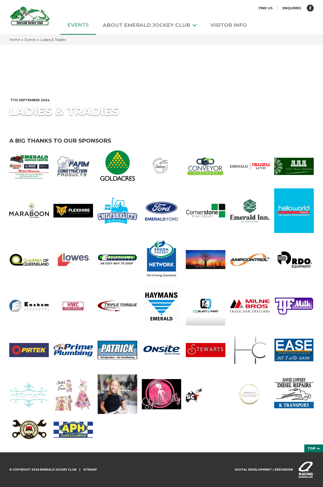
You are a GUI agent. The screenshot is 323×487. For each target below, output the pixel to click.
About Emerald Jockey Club (149, 25)
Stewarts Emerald (205, 350)
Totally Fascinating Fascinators (250, 394)
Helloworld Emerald (294, 210)
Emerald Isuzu (250, 166)
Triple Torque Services (117, 306)
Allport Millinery (117, 394)
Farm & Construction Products (73, 166)
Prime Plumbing (73, 350)
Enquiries (292, 8)
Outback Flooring (205, 259)
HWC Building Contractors (73, 306)
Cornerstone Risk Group (205, 211)
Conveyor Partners (205, 166)
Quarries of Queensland (29, 260)
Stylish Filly (161, 394)
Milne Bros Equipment (250, 306)
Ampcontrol (250, 259)
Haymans (161, 306)
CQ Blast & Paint (205, 306)
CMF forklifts (117, 211)
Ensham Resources (29, 306)
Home (15, 40)
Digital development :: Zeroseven (264, 469)
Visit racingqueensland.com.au (306, 470)
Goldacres (117, 166)
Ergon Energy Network (161, 260)
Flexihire (73, 210)
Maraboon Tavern (29, 211)
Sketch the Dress (73, 394)
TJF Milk (294, 306)
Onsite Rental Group (161, 350)
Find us (266, 8)
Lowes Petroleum (73, 260)
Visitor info (228, 25)
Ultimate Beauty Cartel (29, 394)
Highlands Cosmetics (250, 350)
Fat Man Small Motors (29, 430)
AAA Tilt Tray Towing (294, 166)
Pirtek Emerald (29, 350)
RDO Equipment (294, 259)
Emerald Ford (161, 211)
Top (313, 448)
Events (78, 25)
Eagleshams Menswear (117, 259)
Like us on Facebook (310, 8)
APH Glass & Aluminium (73, 430)
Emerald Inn (250, 210)
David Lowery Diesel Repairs (294, 394)
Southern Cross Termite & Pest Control (205, 394)
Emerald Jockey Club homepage (29, 16)
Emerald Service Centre (29, 166)
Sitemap (90, 469)
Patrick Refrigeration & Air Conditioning (117, 350)
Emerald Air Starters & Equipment (294, 349)
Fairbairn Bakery (161, 166)
